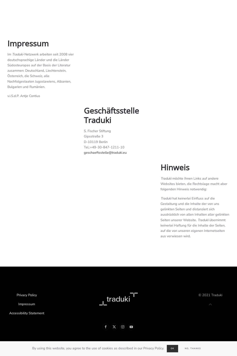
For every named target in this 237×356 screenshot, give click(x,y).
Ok (172, 348)
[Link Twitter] (114, 326)
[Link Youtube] (131, 326)
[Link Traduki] (118, 299)
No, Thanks (193, 348)
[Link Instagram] (122, 326)
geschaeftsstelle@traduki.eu (105, 152)
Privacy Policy (27, 295)
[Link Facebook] (105, 326)
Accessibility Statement (26, 313)
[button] (210, 304)
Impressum (26, 304)
